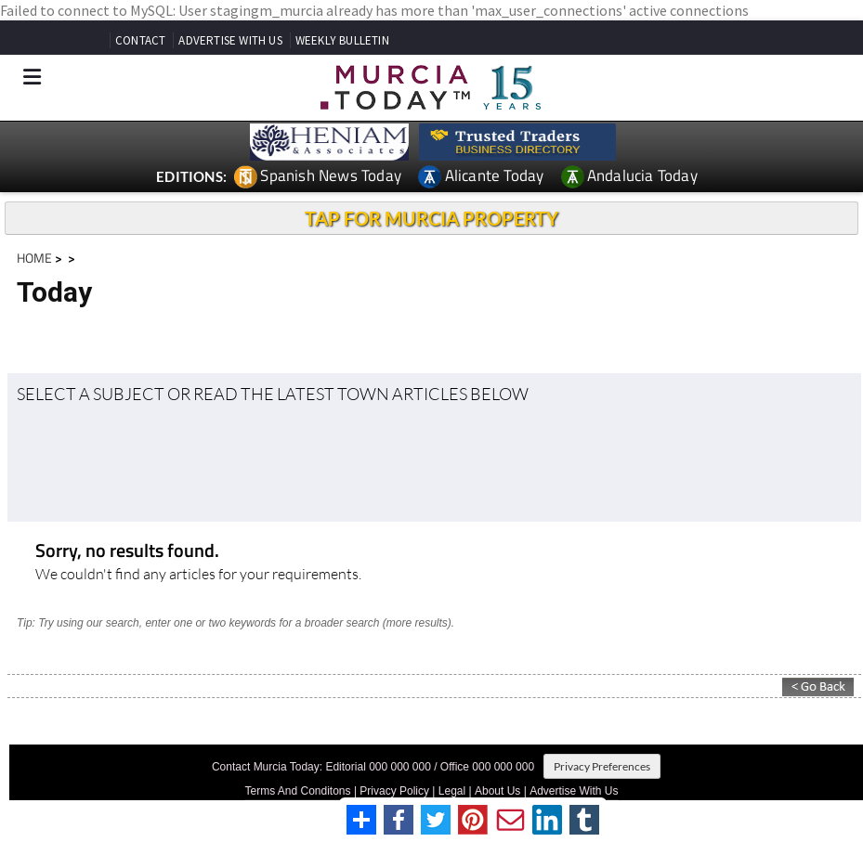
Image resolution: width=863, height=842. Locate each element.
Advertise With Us (574, 790)
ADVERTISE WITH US (229, 40)
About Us (497, 790)
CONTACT (140, 40)
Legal (451, 790)
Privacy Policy (394, 790)
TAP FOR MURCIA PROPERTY (431, 218)
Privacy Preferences (602, 766)
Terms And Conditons (297, 790)
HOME (34, 257)
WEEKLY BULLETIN (342, 40)
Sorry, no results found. (127, 551)
